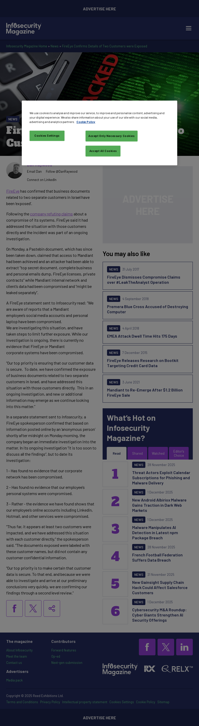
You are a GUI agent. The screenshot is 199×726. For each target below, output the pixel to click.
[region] (99, 132)
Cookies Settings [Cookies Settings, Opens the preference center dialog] (47, 135)
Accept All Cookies (103, 151)
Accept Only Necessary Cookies (111, 135)
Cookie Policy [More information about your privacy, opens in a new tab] (85, 122)
